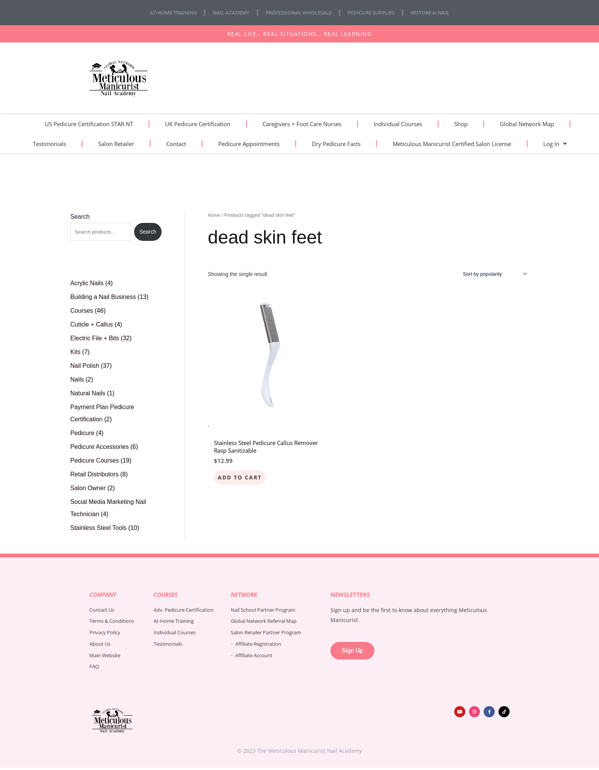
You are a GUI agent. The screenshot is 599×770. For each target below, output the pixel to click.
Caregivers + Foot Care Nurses (302, 124)
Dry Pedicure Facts (336, 144)
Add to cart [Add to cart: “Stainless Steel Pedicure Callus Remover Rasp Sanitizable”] (240, 456)
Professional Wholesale (297, 12)
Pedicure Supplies (376, 12)
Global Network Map (527, 124)
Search (80, 216)
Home (214, 215)
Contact (176, 144)
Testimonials (49, 144)
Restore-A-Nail (439, 12)
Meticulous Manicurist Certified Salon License (452, 144)
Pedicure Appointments (249, 144)
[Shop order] (491, 274)
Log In (555, 143)
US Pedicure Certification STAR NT (89, 124)
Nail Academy (225, 12)
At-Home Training (164, 12)
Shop (461, 124)
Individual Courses (398, 124)
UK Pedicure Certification (197, 124)
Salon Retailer (116, 144)
